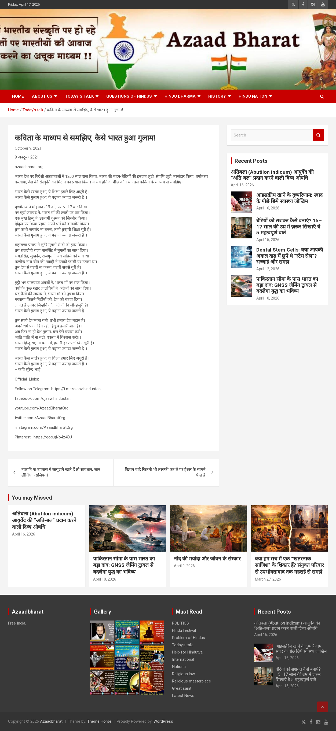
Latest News (183, 695)
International (183, 659)
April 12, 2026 (267, 269)
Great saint (181, 688)
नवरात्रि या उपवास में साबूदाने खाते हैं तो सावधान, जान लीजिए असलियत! (60, 472)
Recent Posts (251, 161)
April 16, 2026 (242, 185)
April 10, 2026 (267, 298)
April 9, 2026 (184, 566)
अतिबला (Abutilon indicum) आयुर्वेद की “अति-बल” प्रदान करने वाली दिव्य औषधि (272, 175)
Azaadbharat (51, 721)
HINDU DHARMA (180, 96)
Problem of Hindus (188, 637)
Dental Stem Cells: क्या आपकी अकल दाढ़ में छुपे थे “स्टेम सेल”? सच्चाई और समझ (289, 256)
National (179, 666)
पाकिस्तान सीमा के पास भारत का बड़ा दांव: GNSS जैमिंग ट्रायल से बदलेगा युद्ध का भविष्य (287, 285)
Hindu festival (184, 630)
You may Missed (32, 497)
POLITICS (180, 623)
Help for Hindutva (187, 652)
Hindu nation (253, 96)
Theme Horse (99, 721)
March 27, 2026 (268, 579)
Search (318, 135)
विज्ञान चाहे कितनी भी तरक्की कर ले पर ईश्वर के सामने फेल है (165, 472)
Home (18, 96)
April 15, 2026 (267, 240)
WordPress (163, 721)
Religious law (183, 673)
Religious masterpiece (191, 681)
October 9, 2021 (28, 148)
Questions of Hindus (129, 96)
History (217, 96)
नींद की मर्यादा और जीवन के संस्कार (207, 559)
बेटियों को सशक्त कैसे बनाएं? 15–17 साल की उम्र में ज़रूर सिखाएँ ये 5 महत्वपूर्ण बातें (289, 226)
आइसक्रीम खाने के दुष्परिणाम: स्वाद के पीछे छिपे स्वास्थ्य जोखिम (289, 198)
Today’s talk (79, 96)
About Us (42, 96)
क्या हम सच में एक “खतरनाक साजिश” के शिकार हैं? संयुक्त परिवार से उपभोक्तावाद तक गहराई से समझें (289, 565)
